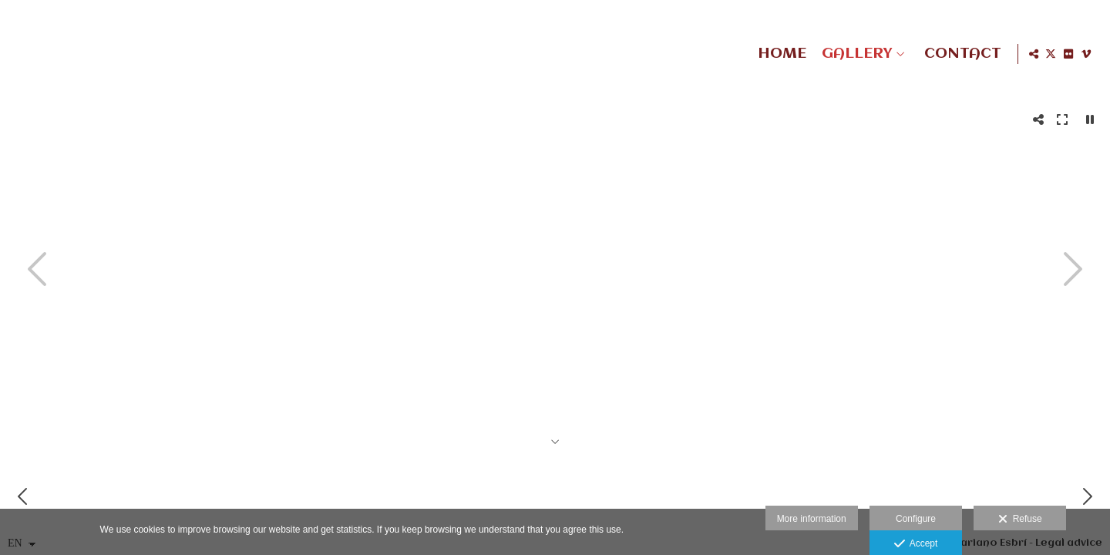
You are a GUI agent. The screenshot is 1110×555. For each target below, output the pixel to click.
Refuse (1020, 519)
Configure (916, 518)
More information (811, 518)
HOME (779, 54)
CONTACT (959, 54)
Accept (916, 544)
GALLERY (854, 54)
